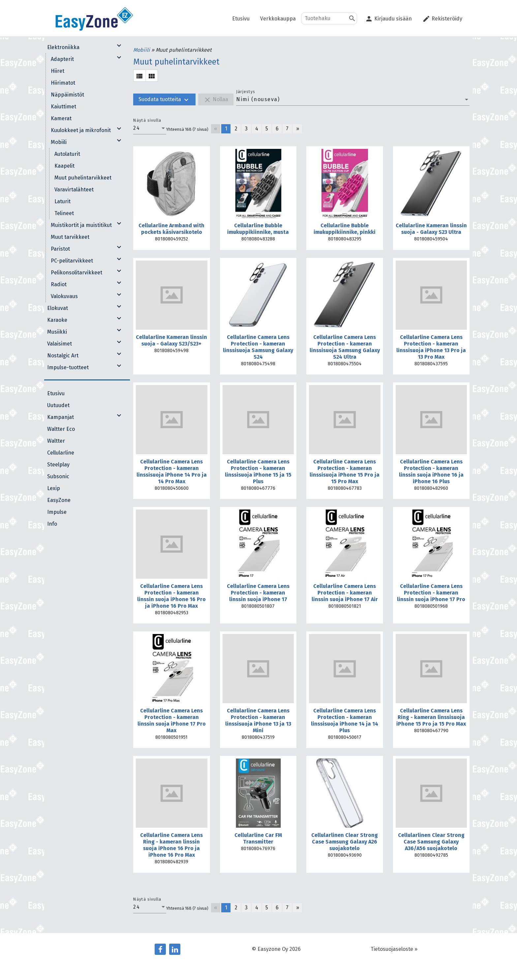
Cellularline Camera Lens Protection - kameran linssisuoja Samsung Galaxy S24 (258, 347)
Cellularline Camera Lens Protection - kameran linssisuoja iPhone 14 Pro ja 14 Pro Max (172, 471)
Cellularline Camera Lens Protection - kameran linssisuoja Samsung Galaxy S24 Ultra (345, 347)
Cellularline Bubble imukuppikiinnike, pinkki (345, 228)
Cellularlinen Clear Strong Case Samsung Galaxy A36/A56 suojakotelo (431, 841)
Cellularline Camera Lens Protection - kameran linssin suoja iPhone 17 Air (345, 592)
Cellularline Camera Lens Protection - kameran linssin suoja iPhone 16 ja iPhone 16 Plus (431, 471)
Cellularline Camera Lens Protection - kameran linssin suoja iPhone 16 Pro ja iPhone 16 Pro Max (171, 596)
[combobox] (353, 99)
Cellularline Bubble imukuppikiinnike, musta (258, 228)
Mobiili (142, 50)
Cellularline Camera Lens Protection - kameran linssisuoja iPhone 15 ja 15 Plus (258, 471)
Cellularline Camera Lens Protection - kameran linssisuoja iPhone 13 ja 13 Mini (258, 720)
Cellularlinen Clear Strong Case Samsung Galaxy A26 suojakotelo (344, 841)
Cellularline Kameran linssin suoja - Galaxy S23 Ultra (431, 228)
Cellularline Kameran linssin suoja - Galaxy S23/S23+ (171, 340)
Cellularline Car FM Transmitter (258, 838)
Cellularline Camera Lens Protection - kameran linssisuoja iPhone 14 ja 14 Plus (344, 720)
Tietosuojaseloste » (394, 949)
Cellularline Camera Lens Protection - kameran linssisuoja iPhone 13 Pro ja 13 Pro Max (431, 347)
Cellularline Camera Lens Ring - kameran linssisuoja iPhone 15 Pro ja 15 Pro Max (431, 717)
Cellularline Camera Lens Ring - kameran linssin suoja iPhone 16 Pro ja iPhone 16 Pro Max (171, 845)
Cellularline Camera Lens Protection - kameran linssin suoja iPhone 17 (258, 592)
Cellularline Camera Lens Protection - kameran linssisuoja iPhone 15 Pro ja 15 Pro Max (345, 471)
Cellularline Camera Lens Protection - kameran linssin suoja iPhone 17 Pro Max (171, 720)
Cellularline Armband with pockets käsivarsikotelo (171, 228)
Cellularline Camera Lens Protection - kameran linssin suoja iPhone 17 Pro (431, 592)
